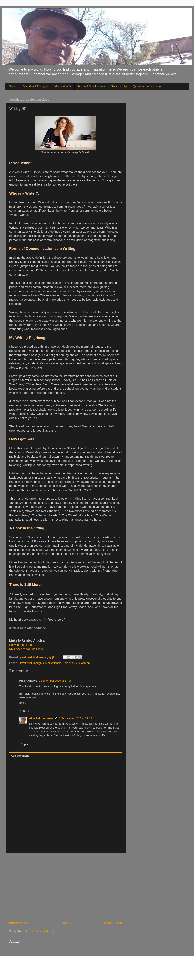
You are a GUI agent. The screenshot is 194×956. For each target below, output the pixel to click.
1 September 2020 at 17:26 (55, 680)
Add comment (20, 755)
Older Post (113, 923)
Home (12, 86)
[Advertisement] (65, 887)
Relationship (119, 86)
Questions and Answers (147, 86)
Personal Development (91, 86)
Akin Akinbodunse (41, 718)
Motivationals (62, 86)
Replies (27, 711)
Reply (22, 702)
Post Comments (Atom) (40, 931)
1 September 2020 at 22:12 (75, 718)
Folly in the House (21, 644)
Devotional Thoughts (35, 86)
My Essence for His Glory (26, 649)
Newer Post (19, 923)
